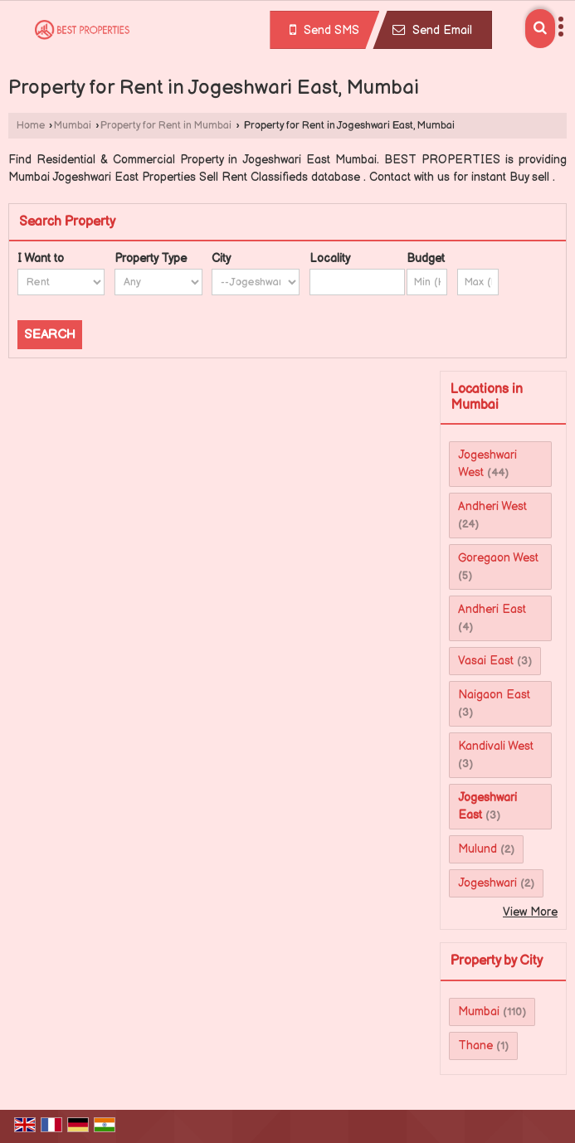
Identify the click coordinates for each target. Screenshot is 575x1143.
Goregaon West (498, 558)
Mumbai (72, 125)
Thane (475, 1045)
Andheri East (492, 609)
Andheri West (492, 506)
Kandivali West (496, 746)
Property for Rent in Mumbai (165, 125)
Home (31, 125)
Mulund (477, 849)
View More (530, 912)
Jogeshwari (487, 883)
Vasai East (486, 661)
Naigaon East (494, 695)
